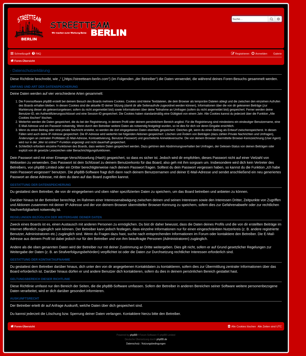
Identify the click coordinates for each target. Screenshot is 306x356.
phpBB (133, 335)
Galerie (277, 53)
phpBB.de (161, 339)
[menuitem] (36, 53)
